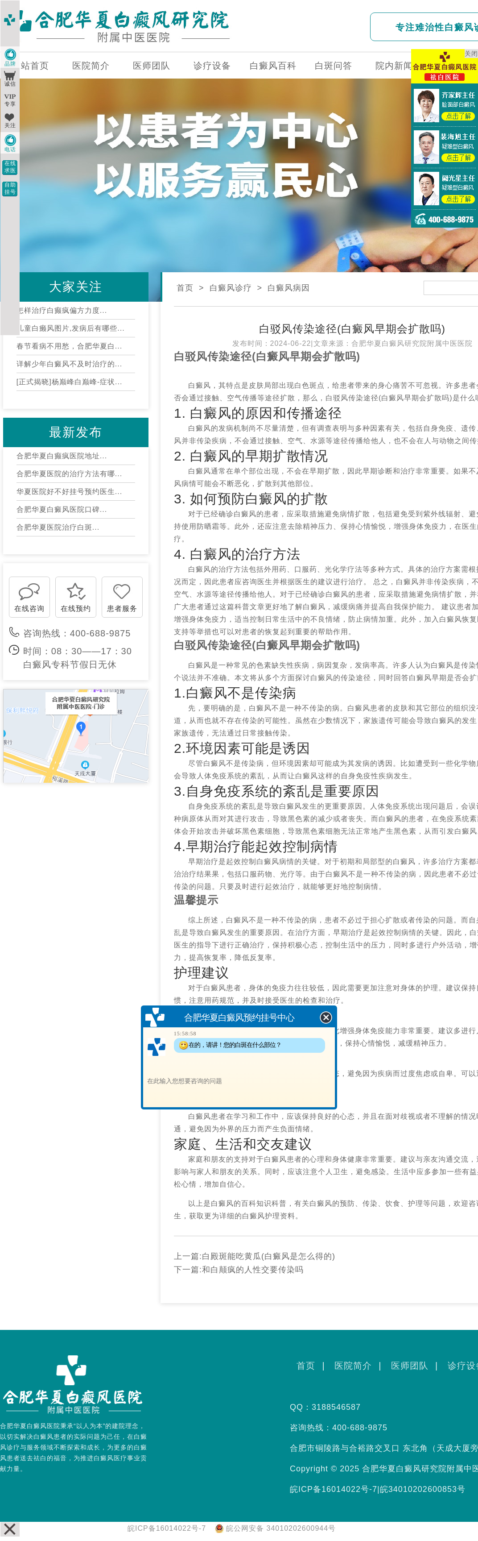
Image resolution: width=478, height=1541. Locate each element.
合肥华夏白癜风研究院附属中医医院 (412, 343)
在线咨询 (29, 608)
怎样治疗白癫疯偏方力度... (61, 310)
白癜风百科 (273, 66)
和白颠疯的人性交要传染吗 (253, 1269)
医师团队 (151, 66)
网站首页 (30, 66)
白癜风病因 (289, 287)
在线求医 (10, 167)
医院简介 (91, 66)
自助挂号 (10, 188)
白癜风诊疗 (231, 287)
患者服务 (122, 608)
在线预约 (76, 608)
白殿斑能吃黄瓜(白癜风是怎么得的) (268, 1256)
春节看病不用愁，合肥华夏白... (69, 346)
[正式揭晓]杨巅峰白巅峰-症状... (69, 382)
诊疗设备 (212, 66)
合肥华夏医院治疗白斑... (57, 527)
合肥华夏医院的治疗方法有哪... (69, 474)
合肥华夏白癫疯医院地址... (61, 456)
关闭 (471, 53)
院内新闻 (394, 66)
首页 (185, 287)
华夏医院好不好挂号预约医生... (69, 491)
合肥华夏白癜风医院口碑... (61, 509)
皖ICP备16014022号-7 (333, 1489)
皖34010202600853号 (423, 1489)
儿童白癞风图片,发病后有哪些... (70, 328)
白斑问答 (333, 66)
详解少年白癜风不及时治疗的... (69, 364)
